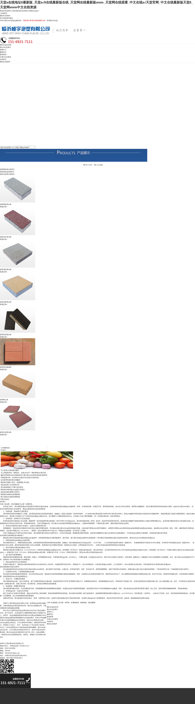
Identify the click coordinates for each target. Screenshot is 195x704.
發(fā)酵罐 (91, 603)
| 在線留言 (3, 13)
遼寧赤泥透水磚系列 (7, 174)
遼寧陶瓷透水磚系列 (7, 169)
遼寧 (55, 689)
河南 (32, 689)
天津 (28, 689)
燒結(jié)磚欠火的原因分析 (10, 485)
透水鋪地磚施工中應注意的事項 (12, 487)
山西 (37, 689)
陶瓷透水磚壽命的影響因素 (10, 494)
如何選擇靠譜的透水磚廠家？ (11, 480)
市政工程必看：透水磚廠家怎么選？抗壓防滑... (16, 504)
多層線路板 (75, 603)
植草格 (67, 603)
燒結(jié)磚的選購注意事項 (10, 492)
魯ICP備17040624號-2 (14, 658)
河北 (14, 689)
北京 (23, 689)
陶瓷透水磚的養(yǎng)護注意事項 (12, 490)
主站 (10, 689)
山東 (19, 689)
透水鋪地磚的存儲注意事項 (9, 567)
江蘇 (51, 689)
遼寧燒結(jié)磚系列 (7, 172)
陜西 (41, 689)
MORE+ (3, 450)
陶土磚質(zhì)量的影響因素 (10, 497)
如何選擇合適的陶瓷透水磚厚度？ (12, 535)
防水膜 (61, 603)
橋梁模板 (83, 603)
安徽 (46, 689)
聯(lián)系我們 (5, 16)
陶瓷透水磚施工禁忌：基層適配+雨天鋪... (15, 482)
